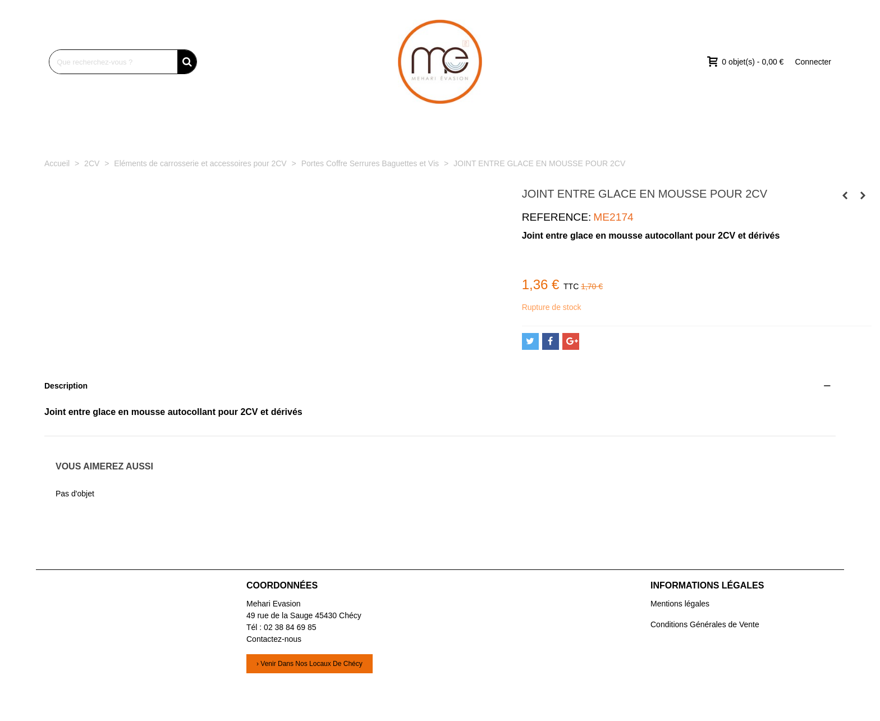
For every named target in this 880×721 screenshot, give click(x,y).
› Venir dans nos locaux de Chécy (309, 664)
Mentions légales (679, 603)
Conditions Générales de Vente (704, 624)
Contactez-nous (273, 639)
